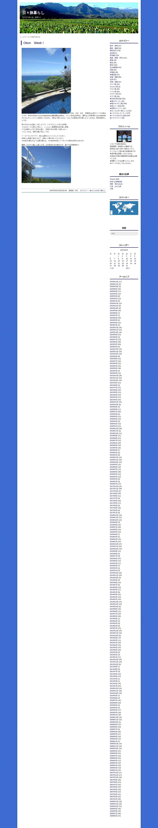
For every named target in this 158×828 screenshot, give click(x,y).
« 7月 (112, 268)
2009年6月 (114, 732)
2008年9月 (114, 751)
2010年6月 (114, 703)
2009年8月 (114, 727)
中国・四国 (114, 82)
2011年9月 (114, 667)
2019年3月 (114, 450)
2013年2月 (114, 626)
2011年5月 (114, 676)
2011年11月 (114, 662)
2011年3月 (114, 681)
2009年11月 (114, 720)
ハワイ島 (113, 91)
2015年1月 (114, 570)
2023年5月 (114, 344)
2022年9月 (114, 356)
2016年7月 (114, 527)
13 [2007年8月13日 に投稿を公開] (111, 261)
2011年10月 (114, 664)
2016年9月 (114, 522)
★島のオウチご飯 (116, 103)
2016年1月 (114, 541)
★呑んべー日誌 (115, 106)
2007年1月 (114, 799)
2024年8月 (114, 313)
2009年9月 (114, 724)
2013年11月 (114, 604)
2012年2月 (114, 655)
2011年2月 (114, 683)
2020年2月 (114, 424)
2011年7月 (114, 671)
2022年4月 (114, 368)
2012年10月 (114, 635)
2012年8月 (114, 640)
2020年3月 (114, 421)
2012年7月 (114, 643)
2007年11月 (114, 775)
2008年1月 (114, 770)
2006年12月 (114, 801)
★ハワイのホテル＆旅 (118, 115)
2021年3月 (114, 397)
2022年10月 (114, 354)
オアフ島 (113, 96)
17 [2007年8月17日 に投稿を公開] (127, 261)
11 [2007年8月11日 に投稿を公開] (131, 259)
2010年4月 (114, 708)
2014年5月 (114, 590)
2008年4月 (114, 763)
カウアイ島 (114, 94)
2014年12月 (114, 573)
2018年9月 (114, 464)
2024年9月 (114, 310)
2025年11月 (114, 284)
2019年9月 (114, 436)
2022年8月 (114, 359)
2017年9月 (114, 493)
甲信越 (112, 55)
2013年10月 (114, 606)
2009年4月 (114, 736)
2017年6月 (114, 501)
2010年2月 (114, 712)
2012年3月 (114, 652)
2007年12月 (114, 772)
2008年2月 (114, 768)
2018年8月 (114, 467)
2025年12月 (114, 282)
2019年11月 (114, 431)
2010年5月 (114, 705)
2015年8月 (114, 554)
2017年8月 (114, 496)
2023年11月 (114, 330)
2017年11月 (114, 489)
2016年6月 (114, 529)
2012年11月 (114, 633)
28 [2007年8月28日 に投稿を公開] (115, 266)
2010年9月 (114, 695)
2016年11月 (114, 517)
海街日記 (113, 50)
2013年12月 (114, 602)
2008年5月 (114, 760)
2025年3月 (114, 296)
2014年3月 (114, 594)
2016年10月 (114, 520)
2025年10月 (114, 286)
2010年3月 (114, 710)
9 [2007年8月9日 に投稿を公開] (122, 259)
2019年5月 (114, 445)
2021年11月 (114, 378)
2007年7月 (114, 785)
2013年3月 (114, 623)
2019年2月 (114, 452)
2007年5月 (114, 789)
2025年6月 (114, 291)
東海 (111, 60)
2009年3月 (114, 739)
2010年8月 (114, 698)
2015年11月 (114, 546)
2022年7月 (114, 361)
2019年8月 (114, 438)
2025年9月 (114, 289)
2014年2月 (114, 597)
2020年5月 (114, 416)
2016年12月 (114, 515)
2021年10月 (114, 380)
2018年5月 (114, 474)
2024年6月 (114, 318)
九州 (111, 79)
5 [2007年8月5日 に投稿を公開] (134, 256)
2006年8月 (114, 811)
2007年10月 (114, 777)
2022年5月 (114, 366)
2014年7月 (114, 585)
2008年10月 (114, 748)
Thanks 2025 (114, 179)
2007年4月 (114, 792)
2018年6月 (114, 472)
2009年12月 (114, 717)
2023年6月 (114, 342)
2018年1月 (114, 484)
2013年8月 (114, 611)
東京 (111, 65)
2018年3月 (114, 479)
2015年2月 (114, 568)
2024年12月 (114, 303)
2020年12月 (114, 402)
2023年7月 (114, 339)
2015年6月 (114, 558)
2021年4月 (114, 395)
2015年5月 (114, 561)
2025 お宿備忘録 (116, 182)
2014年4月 (114, 592)
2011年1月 (114, 686)
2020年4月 (114, 419)
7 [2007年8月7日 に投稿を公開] (114, 259)
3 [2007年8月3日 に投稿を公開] (126, 256)
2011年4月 (114, 679)
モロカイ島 (114, 87)
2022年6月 (114, 363)
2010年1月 (114, 715)
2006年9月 (114, 809)
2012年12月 (114, 631)
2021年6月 (114, 390)
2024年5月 (114, 320)
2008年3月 (114, 765)
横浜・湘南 (114, 48)
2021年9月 (114, 383)
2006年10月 (114, 806)
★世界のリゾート (116, 108)
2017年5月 (114, 503)
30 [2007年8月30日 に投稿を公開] (123, 266)
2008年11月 (114, 746)
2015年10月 (114, 549)
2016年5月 (114, 532)
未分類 (112, 53)
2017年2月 (114, 510)
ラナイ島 (113, 84)
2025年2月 (114, 298)
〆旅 (111, 189)
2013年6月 (114, 616)
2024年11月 (114, 306)
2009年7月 (114, 729)
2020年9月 (114, 407)
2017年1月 (114, 513)
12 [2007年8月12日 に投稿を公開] (135, 259)
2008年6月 (114, 758)
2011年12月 (114, 659)
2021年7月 (114, 387)
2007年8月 (114, 782)
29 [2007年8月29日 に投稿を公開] (119, 266)
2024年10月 (114, 308)
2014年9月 (114, 580)
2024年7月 (114, 315)
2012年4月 (114, 650)
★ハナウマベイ (115, 118)
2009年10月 (114, 722)
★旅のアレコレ (115, 101)
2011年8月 (114, 669)
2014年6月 (114, 587)
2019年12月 (114, 428)
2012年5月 (114, 647)
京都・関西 (114, 77)
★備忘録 (113, 75)
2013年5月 (114, 618)
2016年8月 (114, 525)
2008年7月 (114, 756)
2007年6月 (114, 787)
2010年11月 (114, 691)
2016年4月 (114, 534)
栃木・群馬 (114, 46)
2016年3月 (114, 537)
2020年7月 (114, 412)
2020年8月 (114, 409)
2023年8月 (114, 337)
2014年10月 (114, 578)
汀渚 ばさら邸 (115, 186)
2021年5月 (114, 392)
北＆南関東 (114, 67)
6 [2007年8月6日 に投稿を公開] (110, 259)
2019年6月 (114, 443)
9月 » (128, 268)
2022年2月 (114, 373)
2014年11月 (114, 575)
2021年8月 (114, 385)
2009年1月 (114, 741)
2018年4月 (114, 477)
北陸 (111, 70)
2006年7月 (114, 813)
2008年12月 (114, 744)
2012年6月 (114, 645)
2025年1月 (114, 301)
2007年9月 (114, 780)
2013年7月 (114, 614)
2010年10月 (114, 693)
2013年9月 (114, 609)
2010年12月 (114, 688)
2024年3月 (114, 325)
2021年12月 (114, 375)
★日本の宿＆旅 (115, 99)
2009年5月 (114, 734)
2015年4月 (114, 563)
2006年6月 (114, 816)
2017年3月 (114, 508)
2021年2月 (114, 400)
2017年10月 (114, 491)
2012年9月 (114, 638)
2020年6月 (114, 414)
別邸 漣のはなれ (116, 184)
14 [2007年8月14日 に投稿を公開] (115, 261)
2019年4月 (114, 448)
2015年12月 (114, 544)
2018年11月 (114, 460)
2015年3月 (114, 566)
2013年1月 (114, 628)
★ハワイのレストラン (118, 113)
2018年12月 (114, 457)
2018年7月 (114, 469)
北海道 (112, 72)
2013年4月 (114, 621)
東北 (111, 63)
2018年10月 (114, 462)
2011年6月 (114, 674)
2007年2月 (114, 797)
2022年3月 (114, 371)
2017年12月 (114, 486)
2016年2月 (114, 539)
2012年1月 (114, 657)
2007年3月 (114, 794)
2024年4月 (114, 323)
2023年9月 (114, 335)
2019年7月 (114, 440)
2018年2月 (114, 481)
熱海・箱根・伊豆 (116, 58)
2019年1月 (114, 455)
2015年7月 (114, 556)
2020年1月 (114, 426)
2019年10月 (114, 433)
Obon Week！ (34, 43)
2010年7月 (114, 700)
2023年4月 (114, 347)
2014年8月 (114, 582)
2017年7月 (114, 498)
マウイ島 (113, 89)
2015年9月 (114, 551)
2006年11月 (114, 804)
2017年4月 (114, 505)
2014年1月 (114, 599)
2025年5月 (114, 294)
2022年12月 (114, 349)
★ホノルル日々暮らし (97, 190)
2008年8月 (114, 753)
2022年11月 (114, 351)
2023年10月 (114, 332)
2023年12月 (114, 327)
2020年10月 (114, 404)
